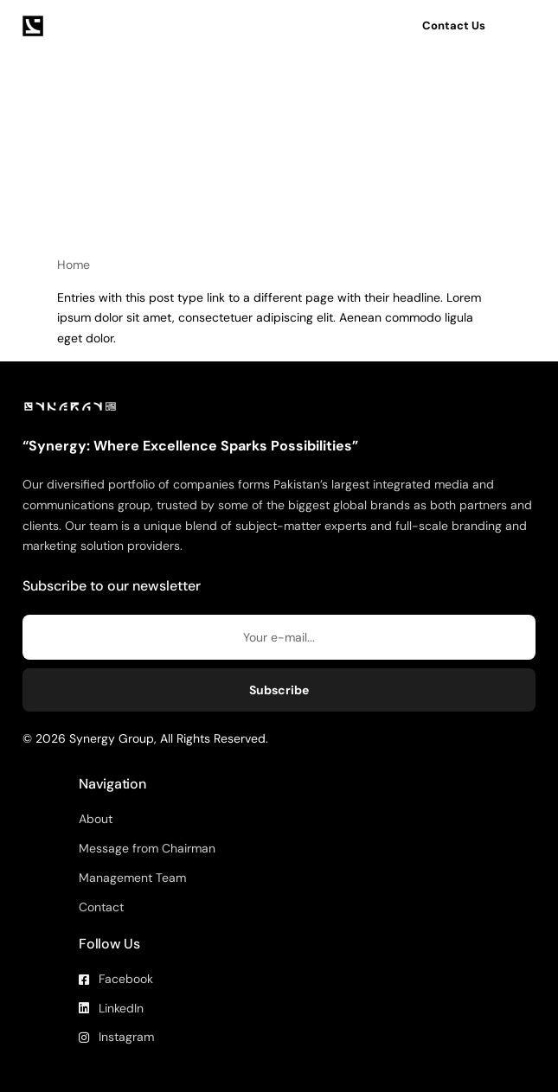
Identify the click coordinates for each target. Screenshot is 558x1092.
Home (73, 264)
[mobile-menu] (525, 26)
